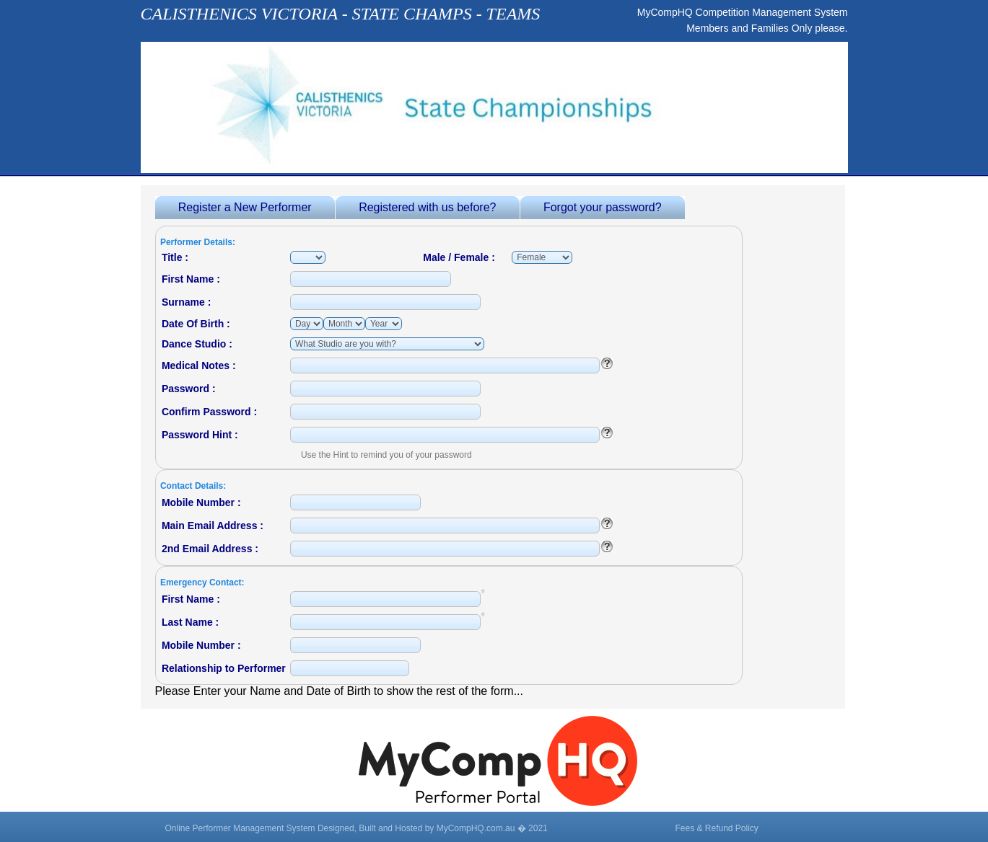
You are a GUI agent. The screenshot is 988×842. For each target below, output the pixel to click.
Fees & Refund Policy (716, 828)
